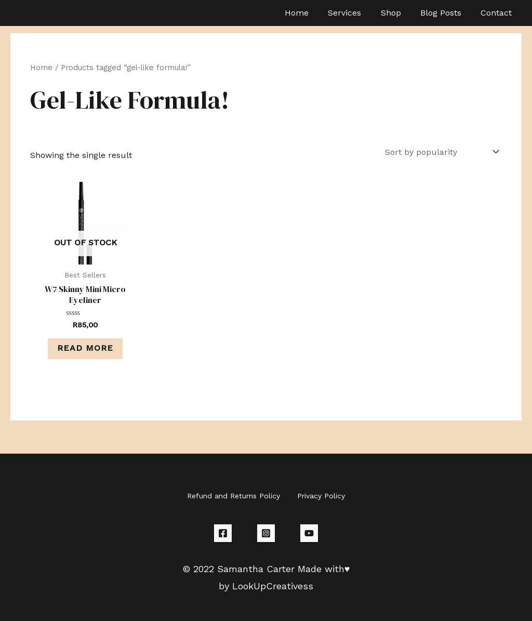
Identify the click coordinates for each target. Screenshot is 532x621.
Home (41, 67)
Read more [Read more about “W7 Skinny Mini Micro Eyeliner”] (85, 348)
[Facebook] (223, 534)
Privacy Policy (320, 496)
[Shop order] (440, 152)
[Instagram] (266, 534)
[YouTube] (309, 534)
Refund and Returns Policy (234, 496)
